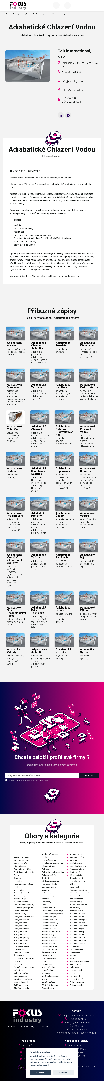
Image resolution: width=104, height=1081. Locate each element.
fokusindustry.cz (11, 14)
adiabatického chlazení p (36, 177)
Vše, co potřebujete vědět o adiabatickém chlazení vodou (36, 276)
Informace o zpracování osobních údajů (76, 1033)
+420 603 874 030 (78, 1019)
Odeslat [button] (89, 785)
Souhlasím (40, 1072)
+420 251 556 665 (71, 71)
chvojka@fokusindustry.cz (78, 1022)
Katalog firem (25, 14)
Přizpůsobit (64, 1072)
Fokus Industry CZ (78, 1045)
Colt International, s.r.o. (60, 14)
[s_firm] (42, 785)
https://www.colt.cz (72, 90)
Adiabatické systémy (41, 14)
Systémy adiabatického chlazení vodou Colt (30, 253)
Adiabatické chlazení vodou (23, 194)
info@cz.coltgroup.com (74, 81)
